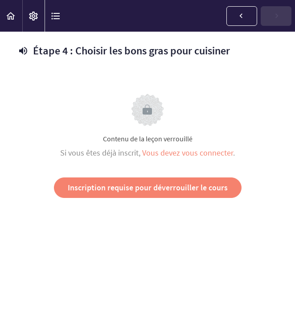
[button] (11, 16)
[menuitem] (33, 16)
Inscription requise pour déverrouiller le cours (148, 187)
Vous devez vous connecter (187, 153)
